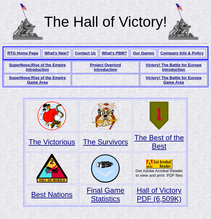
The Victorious (52, 142)
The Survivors (105, 142)
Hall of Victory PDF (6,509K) (159, 194)
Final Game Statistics (105, 194)
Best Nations (51, 194)
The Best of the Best (159, 142)
